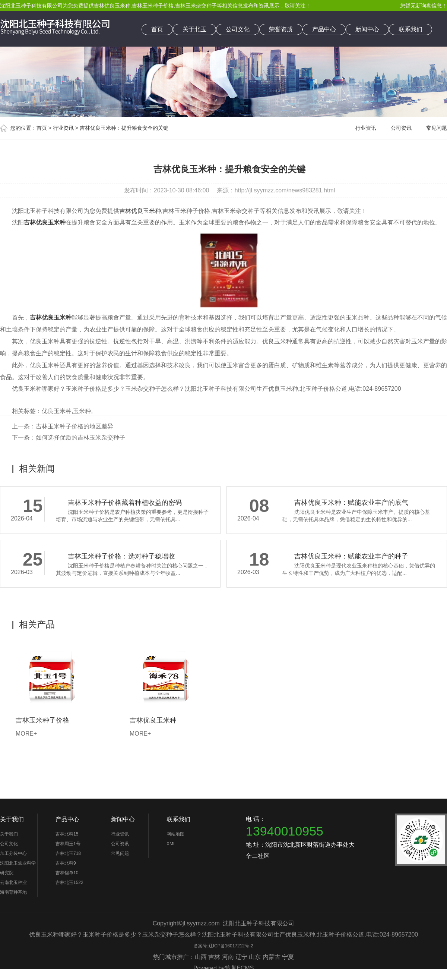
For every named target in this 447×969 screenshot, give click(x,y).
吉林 (214, 957)
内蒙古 (271, 957)
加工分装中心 (13, 853)
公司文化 (238, 29)
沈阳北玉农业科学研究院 (18, 868)
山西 (201, 957)
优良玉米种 (57, 411)
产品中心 (324, 29)
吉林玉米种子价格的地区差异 (74, 426)
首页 (157, 29)
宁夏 (288, 957)
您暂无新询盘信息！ (423, 6)
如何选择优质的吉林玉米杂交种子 (80, 437)
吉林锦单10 (67, 872)
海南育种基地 (13, 892)
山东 (255, 957)
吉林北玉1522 (69, 882)
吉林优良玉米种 (112, 6)
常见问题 (436, 128)
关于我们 (12, 819)
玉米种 (82, 411)
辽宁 (241, 957)
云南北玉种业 (13, 882)
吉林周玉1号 (68, 843)
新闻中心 (367, 29)
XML (171, 843)
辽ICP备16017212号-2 (231, 945)
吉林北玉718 (68, 853)
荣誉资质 (281, 29)
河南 (228, 957)
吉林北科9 (66, 863)
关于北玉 (194, 29)
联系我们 (410, 29)
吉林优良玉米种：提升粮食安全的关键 (124, 128)
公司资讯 (401, 128)
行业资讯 (63, 128)
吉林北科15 (67, 834)
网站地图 (175, 834)
